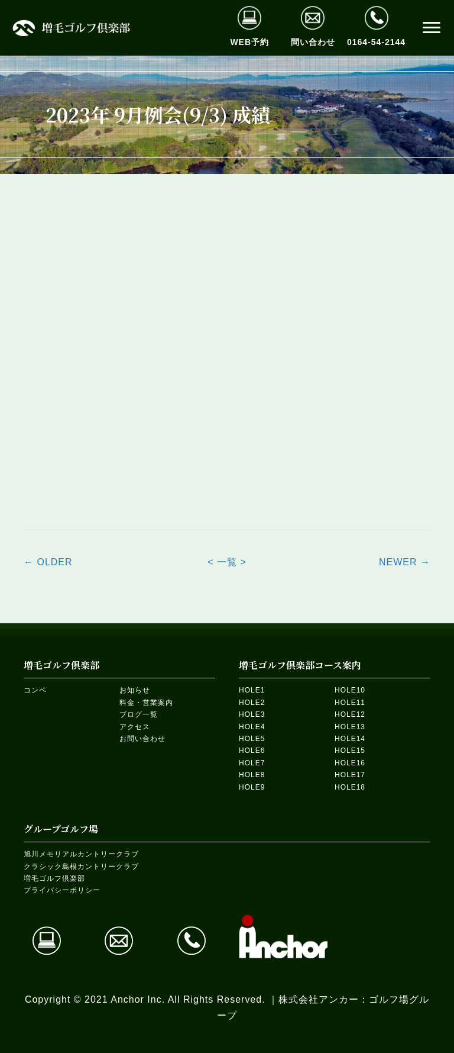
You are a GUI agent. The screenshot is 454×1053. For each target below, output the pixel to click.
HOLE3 (252, 714)
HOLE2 (252, 702)
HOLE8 (252, 775)
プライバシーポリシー (62, 890)
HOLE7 (252, 763)
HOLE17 (350, 775)
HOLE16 (350, 763)
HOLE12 (350, 714)
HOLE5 (252, 739)
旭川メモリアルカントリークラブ (81, 854)
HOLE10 (350, 690)
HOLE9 (252, 787)
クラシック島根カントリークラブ (81, 866)
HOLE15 (350, 750)
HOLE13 (350, 727)
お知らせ (134, 690)
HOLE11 (350, 702)
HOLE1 (252, 690)
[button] (431, 28)
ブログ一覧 (138, 714)
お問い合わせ (142, 739)
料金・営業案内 (146, 702)
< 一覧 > (227, 562)
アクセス (134, 727)
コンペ (35, 690)
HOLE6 (252, 750)
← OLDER (48, 562)
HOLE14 (350, 739)
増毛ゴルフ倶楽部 (54, 878)
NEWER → (404, 562)
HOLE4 (252, 727)
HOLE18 (350, 787)
